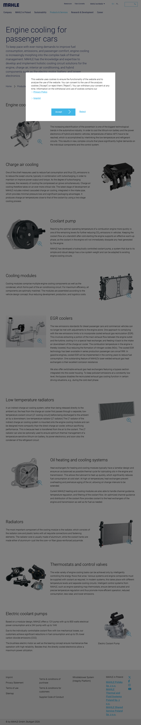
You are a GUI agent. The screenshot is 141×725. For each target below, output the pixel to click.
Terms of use (12, 688)
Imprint (9, 677)
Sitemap (10, 693)
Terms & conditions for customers (50, 690)
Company (7, 12)
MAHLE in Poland (23, 12)
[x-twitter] (129, 677)
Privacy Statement (14, 682)
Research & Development (82, 12)
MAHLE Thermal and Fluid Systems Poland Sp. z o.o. (114, 696)
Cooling (66, 86)
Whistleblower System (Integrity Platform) (83, 679)
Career (100, 12)
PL (117, 4)
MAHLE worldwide (96, 4)
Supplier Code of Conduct (51, 697)
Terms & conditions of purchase (49, 681)
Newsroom (68, 4)
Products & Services (59, 12)
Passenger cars (49, 86)
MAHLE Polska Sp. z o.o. (114, 684)
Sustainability (40, 12)
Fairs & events (80, 4)
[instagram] (129, 685)
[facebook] (129, 681)
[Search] (131, 4)
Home (9, 86)
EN (113, 4)
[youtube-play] (129, 689)
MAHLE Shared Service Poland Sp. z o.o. (114, 711)
